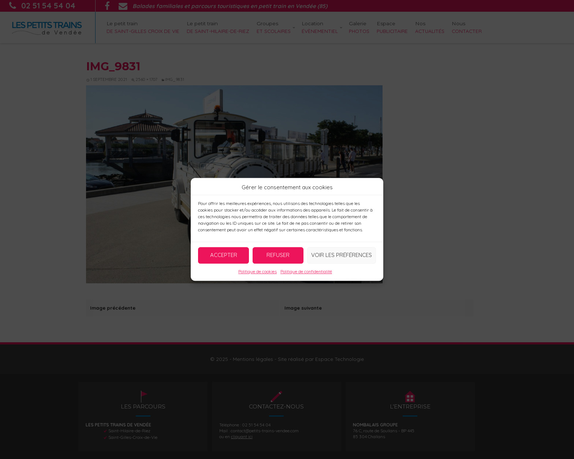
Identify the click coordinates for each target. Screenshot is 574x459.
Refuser (278, 254)
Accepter (223, 254)
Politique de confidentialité (306, 271)
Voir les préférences (341, 254)
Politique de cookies (257, 271)
